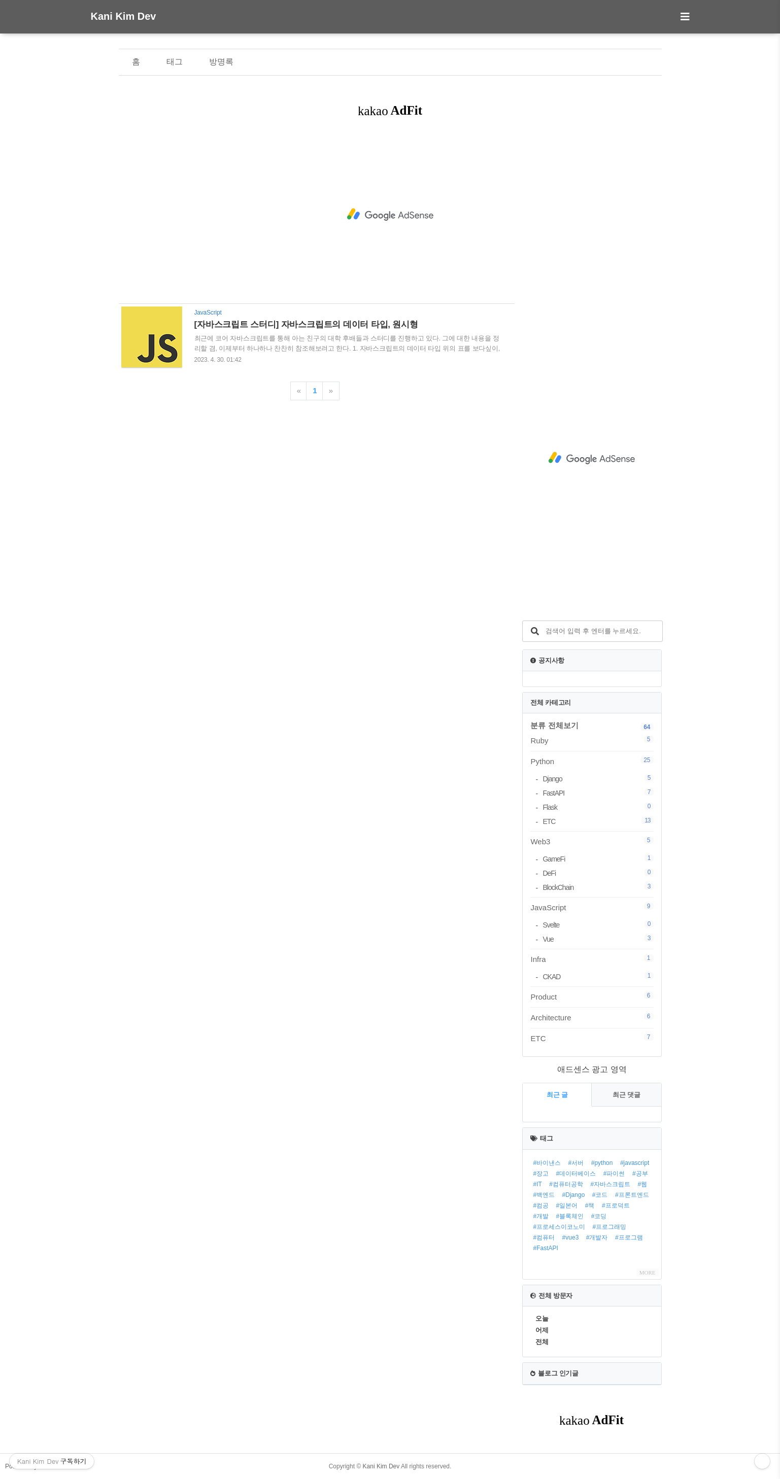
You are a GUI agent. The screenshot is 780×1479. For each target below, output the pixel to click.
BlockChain (597, 887)
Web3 (591, 841)
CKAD (597, 976)
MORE (647, 1272)
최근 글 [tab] (557, 1094)
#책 (590, 1205)
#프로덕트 (616, 1205)
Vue (597, 939)
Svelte (597, 924)
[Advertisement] (390, 215)
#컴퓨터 (544, 1237)
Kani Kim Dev (123, 16)
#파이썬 (614, 1173)
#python (602, 1162)
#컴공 (541, 1205)
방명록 (221, 61)
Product (591, 996)
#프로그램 (629, 1237)
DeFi (597, 873)
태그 (174, 61)
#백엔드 (544, 1194)
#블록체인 (570, 1216)
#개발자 (597, 1237)
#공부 (640, 1173)
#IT (537, 1184)
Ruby (591, 740)
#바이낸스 (547, 1162)
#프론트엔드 (632, 1194)
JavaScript (591, 907)
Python (591, 761)
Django (597, 778)
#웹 (643, 1184)
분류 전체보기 (554, 725)
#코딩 (599, 1216)
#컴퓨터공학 (566, 1184)
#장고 (541, 1173)
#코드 (600, 1194)
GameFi (597, 858)
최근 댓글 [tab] (627, 1094)
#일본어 (567, 1205)
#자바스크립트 (610, 1184)
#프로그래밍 (610, 1226)
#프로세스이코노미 (559, 1226)
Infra (591, 959)
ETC (597, 821)
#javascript (634, 1162)
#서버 (576, 1162)
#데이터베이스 (576, 1173)
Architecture (591, 1017)
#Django (573, 1194)
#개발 (541, 1216)
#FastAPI (545, 1248)
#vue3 (570, 1237)
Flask (597, 807)
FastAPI (597, 792)
